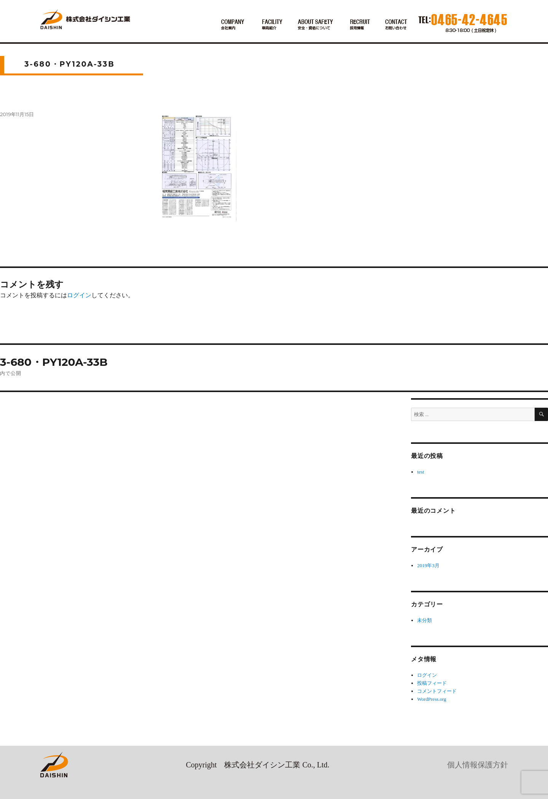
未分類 (424, 620)
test (420, 472)
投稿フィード (432, 683)
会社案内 (232, 25)
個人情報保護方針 (477, 765)
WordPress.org (431, 699)
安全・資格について (316, 25)
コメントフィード (437, 691)
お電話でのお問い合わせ (396, 25)
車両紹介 (271, 25)
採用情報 (360, 25)
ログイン (79, 295)
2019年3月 (428, 565)
